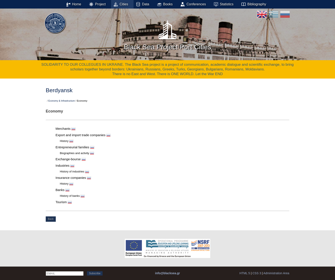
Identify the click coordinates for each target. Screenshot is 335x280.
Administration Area (276, 273)
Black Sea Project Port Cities (167, 34)
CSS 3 (256, 273)
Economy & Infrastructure (61, 100)
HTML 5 (244, 273)
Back (51, 218)
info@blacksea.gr (167, 273)
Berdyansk (59, 90)
